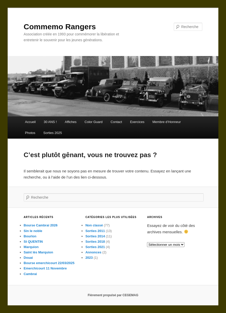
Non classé (94, 225)
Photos (30, 133)
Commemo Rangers (60, 26)
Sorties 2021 (95, 247)
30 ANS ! (50, 122)
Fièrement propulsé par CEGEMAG (113, 295)
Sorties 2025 (52, 133)
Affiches (70, 122)
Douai (28, 258)
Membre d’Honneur (166, 122)
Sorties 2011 (95, 231)
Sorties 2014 (95, 236)
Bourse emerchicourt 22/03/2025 (49, 263)
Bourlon (30, 236)
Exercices (137, 122)
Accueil (30, 122)
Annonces (93, 252)
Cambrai (30, 274)
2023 (89, 258)
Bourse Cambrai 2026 (41, 225)
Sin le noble (33, 231)
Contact (116, 122)
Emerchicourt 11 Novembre (45, 268)
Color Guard (94, 122)
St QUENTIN (33, 241)
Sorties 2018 (95, 241)
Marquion (31, 247)
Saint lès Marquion (38, 252)
